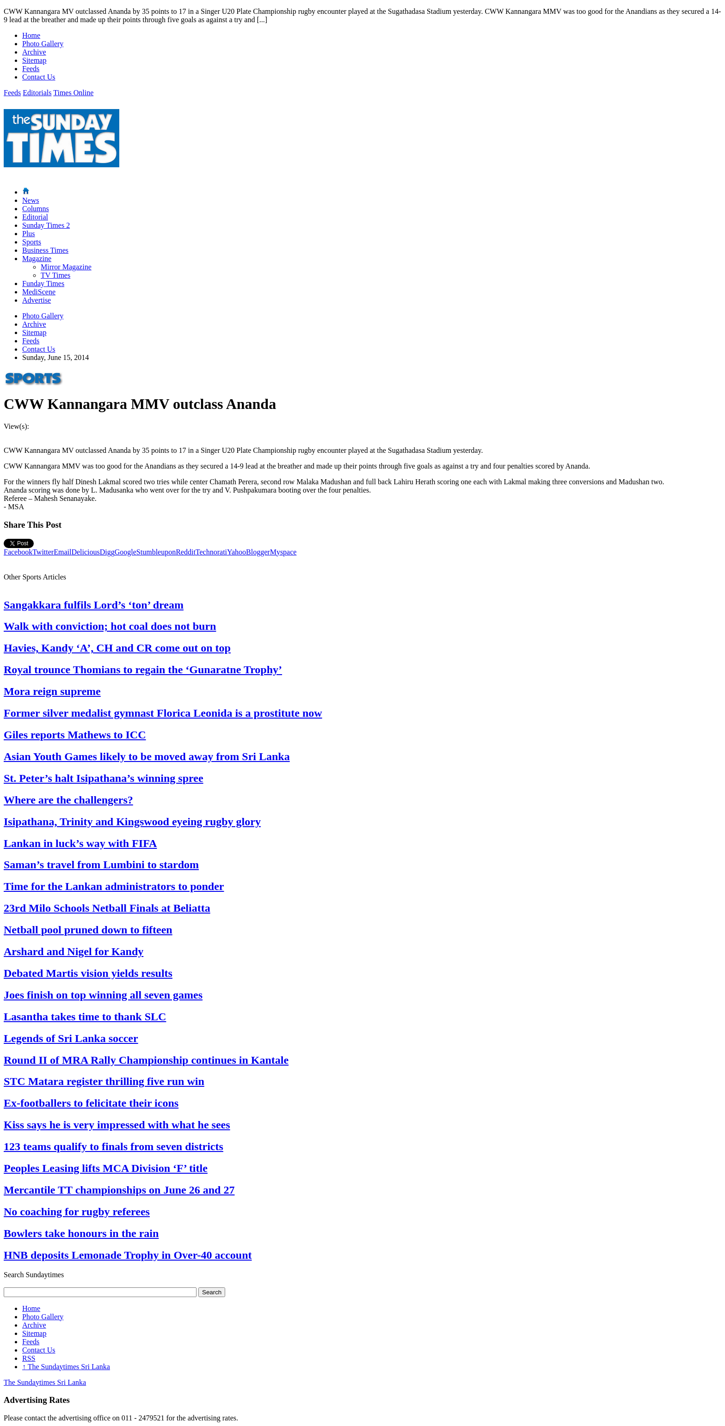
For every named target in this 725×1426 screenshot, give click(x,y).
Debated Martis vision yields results (88, 973)
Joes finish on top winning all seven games (103, 995)
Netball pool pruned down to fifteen (88, 930)
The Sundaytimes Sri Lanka (66, 1367)
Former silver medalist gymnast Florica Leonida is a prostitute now (163, 713)
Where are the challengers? (68, 800)
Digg (107, 552)
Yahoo (236, 552)
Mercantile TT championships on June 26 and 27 (119, 1190)
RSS (28, 1358)
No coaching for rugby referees (77, 1212)
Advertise (36, 300)
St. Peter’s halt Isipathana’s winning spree (103, 778)
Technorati (211, 552)
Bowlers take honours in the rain (81, 1233)
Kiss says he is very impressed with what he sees (117, 1125)
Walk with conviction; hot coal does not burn (110, 626)
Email (62, 552)
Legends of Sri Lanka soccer (71, 1038)
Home (31, 35)
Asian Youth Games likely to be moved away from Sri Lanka (147, 756)
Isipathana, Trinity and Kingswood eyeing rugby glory (132, 822)
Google (125, 552)
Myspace (283, 552)
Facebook (18, 552)
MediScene (38, 292)
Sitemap (34, 60)
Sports (31, 242)
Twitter (43, 552)
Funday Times (43, 283)
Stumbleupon (156, 552)
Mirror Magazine (66, 267)
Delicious (85, 552)
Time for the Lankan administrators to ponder (114, 886)
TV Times (55, 275)
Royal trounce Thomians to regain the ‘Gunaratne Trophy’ (143, 670)
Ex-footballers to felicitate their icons (91, 1103)
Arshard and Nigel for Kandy (73, 951)
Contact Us (38, 77)
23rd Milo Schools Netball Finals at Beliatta (107, 908)
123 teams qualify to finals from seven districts (113, 1146)
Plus (28, 234)
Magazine (36, 258)
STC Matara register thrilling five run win (104, 1081)
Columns (35, 209)
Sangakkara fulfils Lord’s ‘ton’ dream (94, 605)
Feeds (30, 69)
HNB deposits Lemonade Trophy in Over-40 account (128, 1255)
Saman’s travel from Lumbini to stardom (101, 865)
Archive (34, 52)
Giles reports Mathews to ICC (75, 735)
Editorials (37, 93)
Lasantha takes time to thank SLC (85, 1017)
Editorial (35, 217)
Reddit (186, 552)
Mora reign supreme (52, 691)
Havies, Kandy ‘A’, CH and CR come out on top (117, 648)
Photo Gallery (42, 44)
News (30, 200)
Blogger (258, 552)
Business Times (45, 250)
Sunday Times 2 (46, 225)
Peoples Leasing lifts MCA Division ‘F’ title (106, 1168)
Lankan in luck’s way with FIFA (80, 843)
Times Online (73, 93)
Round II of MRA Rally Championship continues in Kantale (146, 1060)
